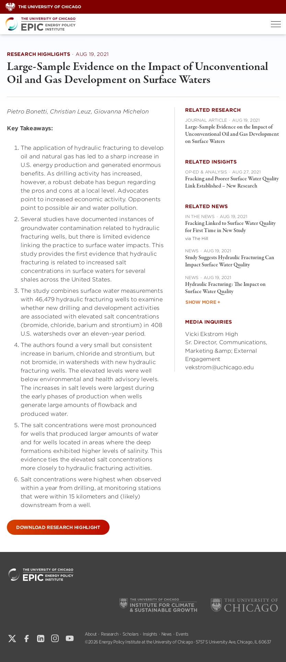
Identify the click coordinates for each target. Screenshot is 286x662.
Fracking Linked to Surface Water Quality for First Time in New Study (230, 227)
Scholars (131, 634)
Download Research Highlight (58, 527)
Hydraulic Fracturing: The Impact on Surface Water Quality (225, 288)
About (91, 634)
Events (182, 634)
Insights (150, 634)
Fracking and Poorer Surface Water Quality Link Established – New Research (232, 182)
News (166, 634)
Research (109, 634)
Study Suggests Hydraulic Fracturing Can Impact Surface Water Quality (229, 261)
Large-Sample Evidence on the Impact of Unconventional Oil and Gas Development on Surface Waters (232, 134)
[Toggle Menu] (276, 24)
